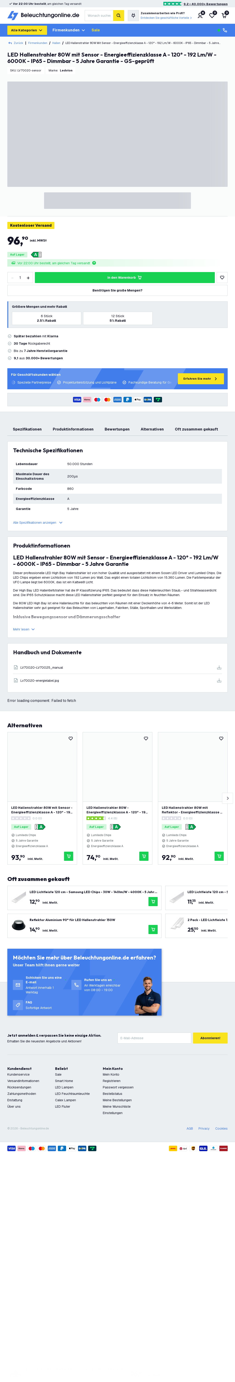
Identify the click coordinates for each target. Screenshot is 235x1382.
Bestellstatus (112, 1094)
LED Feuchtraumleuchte (72, 1094)
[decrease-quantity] (12, 277)
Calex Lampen (65, 1100)
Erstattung (14, 1100)
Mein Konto (111, 1074)
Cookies (221, 1128)
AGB (190, 1128)
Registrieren (111, 1081)
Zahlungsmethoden (21, 1094)
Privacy (204, 1128)
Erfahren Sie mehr (200, 379)
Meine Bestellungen (117, 1100)
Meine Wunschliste (117, 1106)
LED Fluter (62, 1106)
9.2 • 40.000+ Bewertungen (206, 4)
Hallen (56, 43)
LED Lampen (64, 1087)
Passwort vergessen (118, 1087)
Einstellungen (113, 1113)
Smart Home (64, 1081)
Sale (96, 30)
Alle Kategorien (27, 30)
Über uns (14, 1106)
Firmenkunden (69, 30)
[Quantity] (20, 277)
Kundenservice (18, 1074)
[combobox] (99, 15)
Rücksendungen (19, 1087)
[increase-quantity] (28, 277)
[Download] (117, 667)
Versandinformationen (23, 1081)
